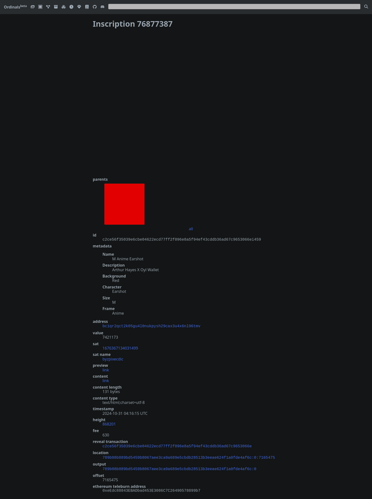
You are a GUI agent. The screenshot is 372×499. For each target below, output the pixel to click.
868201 (109, 423)
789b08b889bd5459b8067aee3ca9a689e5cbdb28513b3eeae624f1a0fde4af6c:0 (179, 467)
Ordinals (15, 7)
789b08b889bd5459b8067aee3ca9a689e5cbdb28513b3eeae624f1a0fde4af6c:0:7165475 (188, 456)
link (105, 369)
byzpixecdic (112, 358)
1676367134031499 (120, 347)
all (191, 228)
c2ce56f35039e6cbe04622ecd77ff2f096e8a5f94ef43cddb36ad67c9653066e (177, 445)
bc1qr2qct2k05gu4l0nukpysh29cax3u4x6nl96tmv (151, 325)
